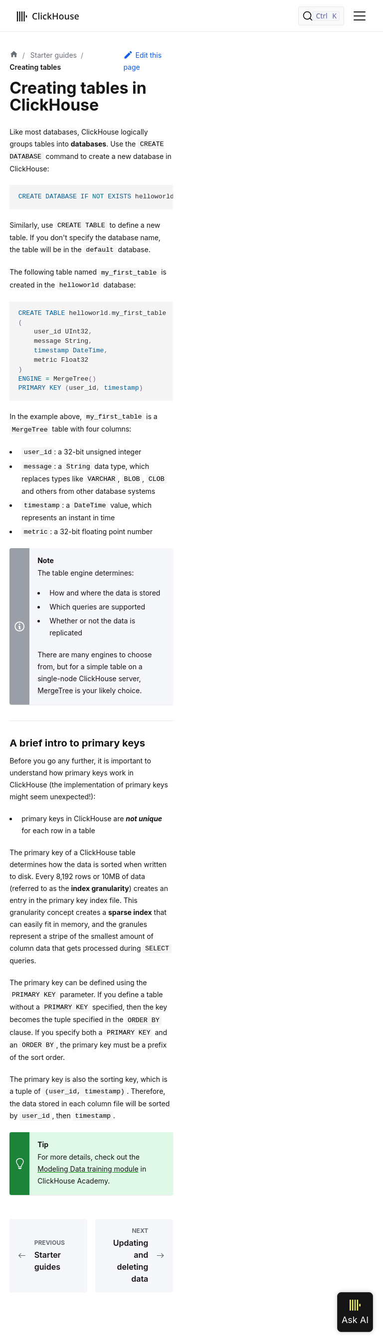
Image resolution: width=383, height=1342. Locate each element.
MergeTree (55, 690)
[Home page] (13, 55)
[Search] (321, 15)
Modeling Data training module (87, 1169)
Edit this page (142, 60)
